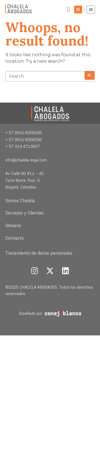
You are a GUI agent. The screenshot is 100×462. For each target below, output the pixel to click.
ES (78, 9)
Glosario (13, 244)
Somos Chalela (20, 219)
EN (91, 9)
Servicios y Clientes (24, 231)
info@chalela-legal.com (26, 178)
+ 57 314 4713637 (22, 165)
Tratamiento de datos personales (38, 272)
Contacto (14, 257)
